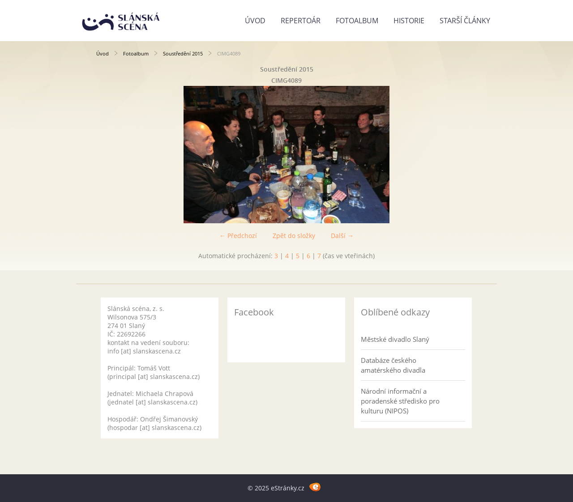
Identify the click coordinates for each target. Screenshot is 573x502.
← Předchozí (238, 235)
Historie (408, 21)
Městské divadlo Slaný (395, 339)
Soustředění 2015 (183, 53)
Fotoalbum (357, 21)
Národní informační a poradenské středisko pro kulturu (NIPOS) (400, 401)
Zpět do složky (294, 235)
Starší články (465, 21)
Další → (342, 235)
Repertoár (301, 21)
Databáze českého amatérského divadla (393, 365)
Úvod (255, 21)
